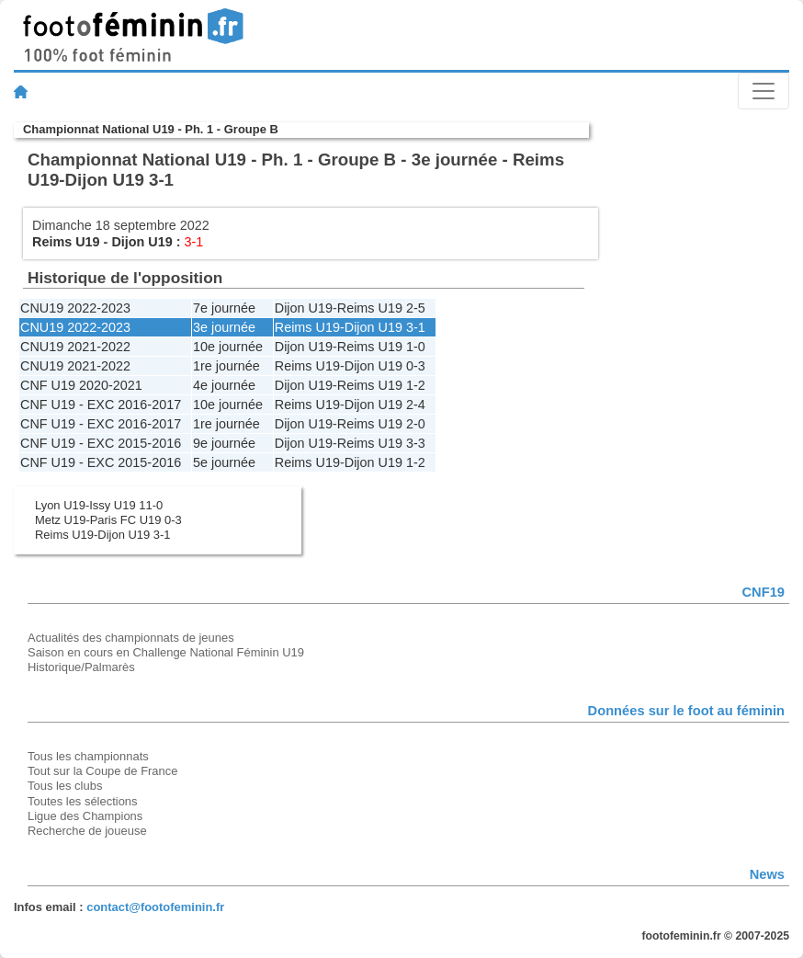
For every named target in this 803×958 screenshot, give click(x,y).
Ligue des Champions (85, 816)
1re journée (226, 366)
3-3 (415, 443)
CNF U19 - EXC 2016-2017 (100, 404)
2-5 (415, 308)
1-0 (415, 346)
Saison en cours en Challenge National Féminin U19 (166, 652)
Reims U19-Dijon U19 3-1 (103, 535)
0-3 (415, 366)
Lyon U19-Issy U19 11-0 (99, 505)
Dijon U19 (141, 241)
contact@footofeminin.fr (155, 907)
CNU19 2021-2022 (75, 346)
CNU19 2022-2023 (75, 308)
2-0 (415, 423)
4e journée (224, 385)
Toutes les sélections (83, 801)
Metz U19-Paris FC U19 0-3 (108, 520)
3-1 (415, 327)
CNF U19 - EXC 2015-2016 (100, 443)
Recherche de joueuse (87, 831)
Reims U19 (66, 241)
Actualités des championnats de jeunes (131, 637)
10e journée (228, 346)
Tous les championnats (88, 756)
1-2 (415, 385)
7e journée (224, 308)
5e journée (224, 462)
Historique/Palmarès (81, 667)
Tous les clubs (65, 786)
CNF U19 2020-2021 (81, 385)
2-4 (415, 404)
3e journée (224, 327)
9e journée (224, 443)
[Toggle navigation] (763, 91)
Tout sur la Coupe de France (102, 771)
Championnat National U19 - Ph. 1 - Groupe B (150, 129)
